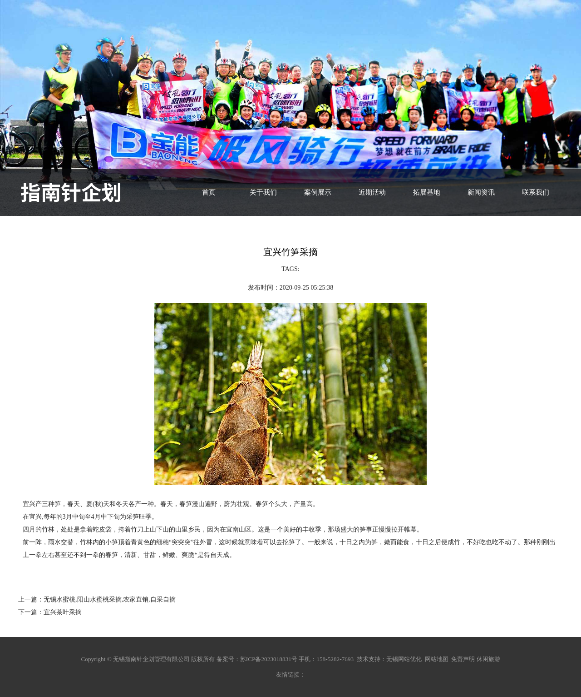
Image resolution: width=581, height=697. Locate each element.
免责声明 (463, 659)
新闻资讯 (481, 192)
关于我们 (263, 192)
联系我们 (535, 192)
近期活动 (372, 192)
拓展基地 (426, 192)
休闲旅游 (488, 659)
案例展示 (317, 192)
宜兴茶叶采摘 (63, 612)
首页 (209, 192)
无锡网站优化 (404, 659)
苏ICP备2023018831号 (268, 659)
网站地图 (436, 659)
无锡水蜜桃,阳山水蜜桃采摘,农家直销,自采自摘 (110, 599)
